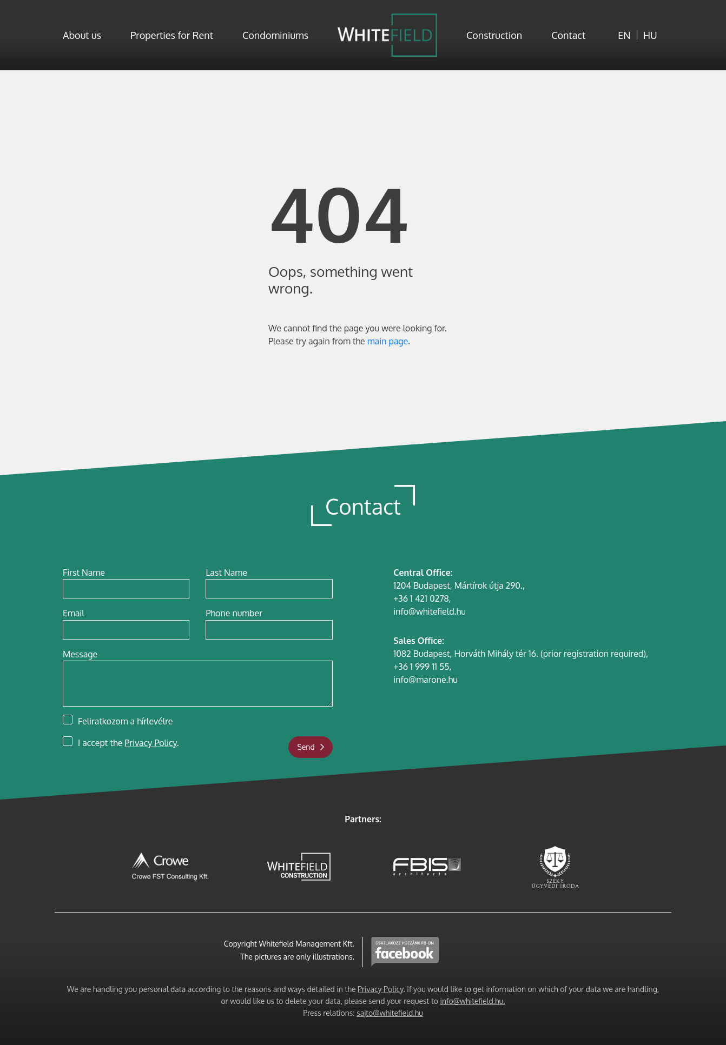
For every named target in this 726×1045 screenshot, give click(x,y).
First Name (84, 572)
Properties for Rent (171, 35)
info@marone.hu (425, 679)
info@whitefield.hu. (472, 1001)
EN (624, 35)
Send (310, 746)
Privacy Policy (150, 742)
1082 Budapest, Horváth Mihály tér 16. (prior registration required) (519, 653)
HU (650, 35)
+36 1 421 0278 (421, 598)
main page (387, 341)
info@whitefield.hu (429, 611)
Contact (568, 35)
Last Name (226, 572)
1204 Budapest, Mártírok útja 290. (458, 585)
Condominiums (275, 35)
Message (80, 654)
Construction (494, 35)
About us (82, 35)
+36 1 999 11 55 (421, 666)
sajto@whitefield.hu (390, 1012)
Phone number (234, 613)
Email (73, 613)
